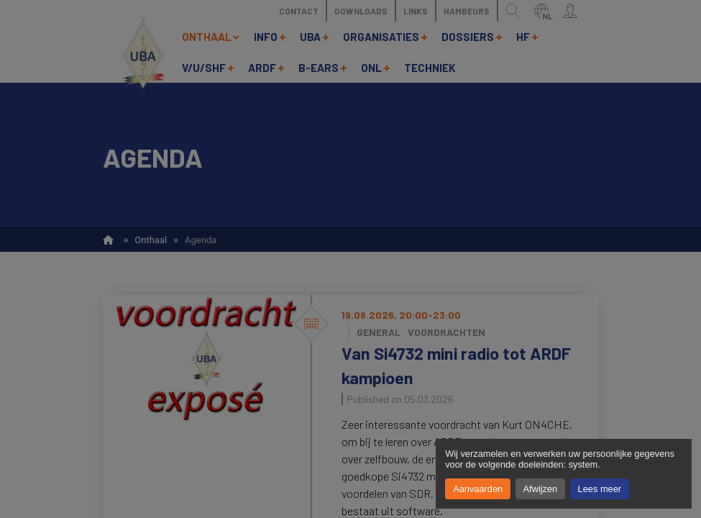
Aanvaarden (478, 488)
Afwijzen (540, 488)
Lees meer (599, 488)
